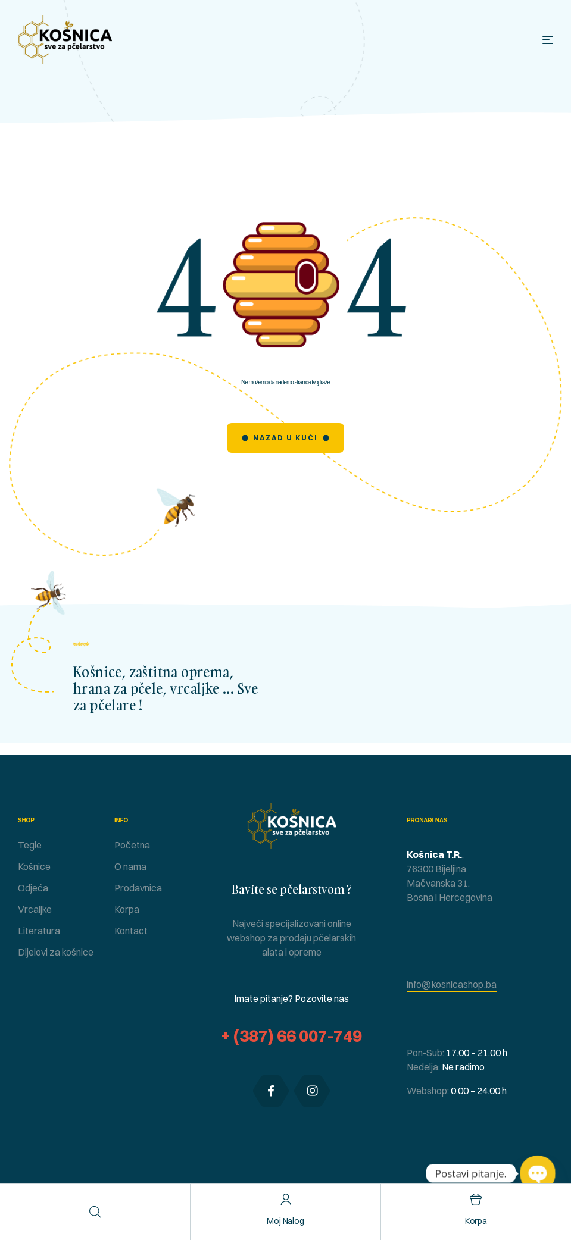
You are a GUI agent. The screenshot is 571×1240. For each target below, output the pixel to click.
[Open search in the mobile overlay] (95, 1211)
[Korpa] (476, 1199)
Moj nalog (285, 1221)
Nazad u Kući (285, 437)
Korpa (476, 1221)
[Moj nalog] (285, 1199)
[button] (452, 984)
